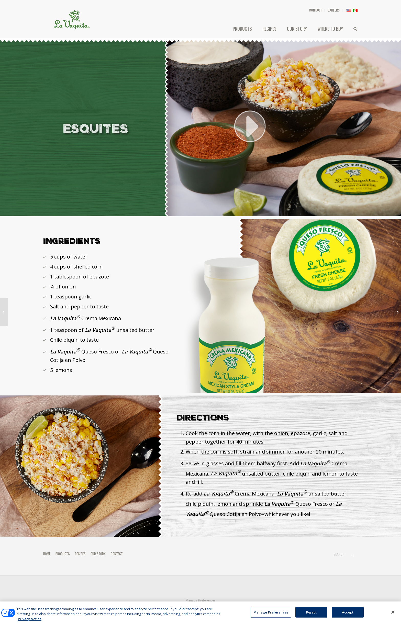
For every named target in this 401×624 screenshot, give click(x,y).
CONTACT (315, 10)
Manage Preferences (201, 600)
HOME (46, 553)
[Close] (392, 616)
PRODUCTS (62, 553)
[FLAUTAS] (4, 312)
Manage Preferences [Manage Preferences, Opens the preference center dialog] (270, 616)
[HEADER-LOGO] (72, 19)
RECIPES (80, 553)
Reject (311, 616)
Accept (347, 616)
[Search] (355, 28)
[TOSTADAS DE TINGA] (397, 312)
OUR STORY (98, 553)
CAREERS (333, 10)
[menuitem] (315, 10)
